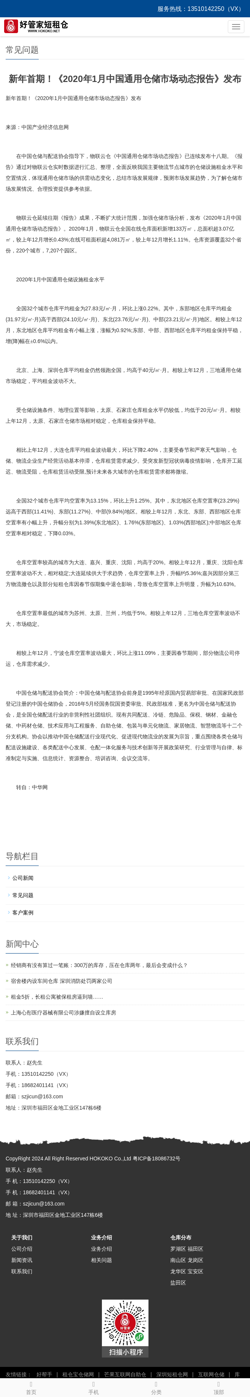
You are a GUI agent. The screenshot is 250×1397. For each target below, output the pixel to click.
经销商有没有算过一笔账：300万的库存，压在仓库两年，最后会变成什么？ (99, 965)
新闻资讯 (21, 1260)
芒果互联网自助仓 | (126, 1374)
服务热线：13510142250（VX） (201, 9)
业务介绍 (101, 1238)
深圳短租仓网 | (173, 1374)
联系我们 (21, 1271)
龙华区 (178, 1271)
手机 (93, 1387)
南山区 (178, 1260)
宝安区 (195, 1271)
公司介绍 (21, 1249)
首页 (31, 1387)
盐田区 (178, 1283)
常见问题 (22, 895)
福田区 (195, 1249)
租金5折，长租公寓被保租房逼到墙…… (57, 997)
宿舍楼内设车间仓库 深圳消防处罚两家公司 (61, 981)
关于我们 (21, 1238)
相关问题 (101, 1260)
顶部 (219, 1387)
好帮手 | (45, 1374)
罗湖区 (178, 1249)
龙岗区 (195, 1260)
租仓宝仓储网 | (79, 1374)
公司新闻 (22, 878)
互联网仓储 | (212, 1374)
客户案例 (22, 913)
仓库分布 (180, 1238)
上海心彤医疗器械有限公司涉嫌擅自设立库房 (63, 1013)
